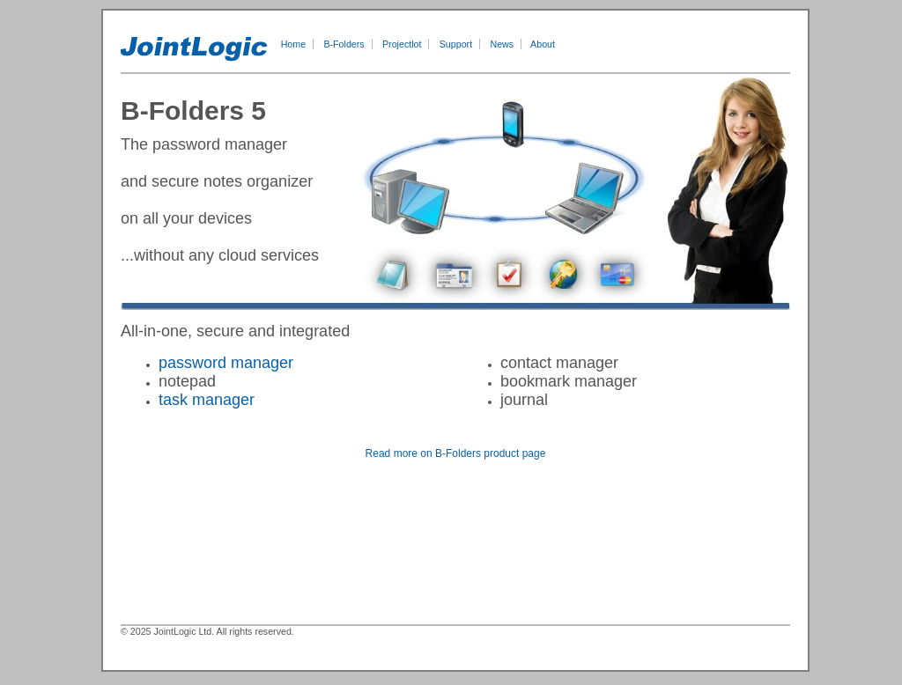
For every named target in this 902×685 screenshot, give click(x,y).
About (542, 44)
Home (293, 44)
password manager (226, 363)
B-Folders (343, 44)
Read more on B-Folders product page (456, 453)
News (502, 44)
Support (456, 44)
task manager (207, 400)
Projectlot (401, 44)
